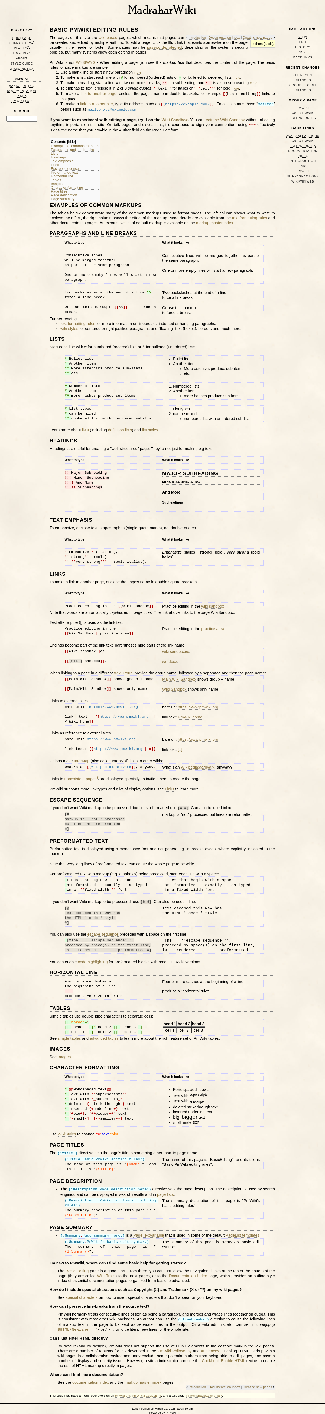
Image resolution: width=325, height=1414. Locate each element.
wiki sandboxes (175, 648)
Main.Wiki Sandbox (179, 676)
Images (57, 181)
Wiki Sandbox (175, 117)
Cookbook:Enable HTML (223, 1354)
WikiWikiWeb (302, 181)
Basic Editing (21, 85)
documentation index (90, 1376)
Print (303, 52)
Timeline (21, 53)
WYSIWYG (85, 62)
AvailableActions (303, 135)
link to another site (96, 102)
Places (20, 48)
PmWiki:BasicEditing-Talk (204, 1389)
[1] (180, 746)
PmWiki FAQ (21, 100)
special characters (82, 1292)
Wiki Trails (106, 1270)
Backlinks (303, 57)
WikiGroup (123, 670)
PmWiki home (190, 714)
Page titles (59, 188)
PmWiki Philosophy (174, 1345)
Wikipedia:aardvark (198, 764)
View (302, 36)
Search (22, 111)
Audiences (210, 1345)
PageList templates (242, 1230)
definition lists (120, 427)
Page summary (62, 196)
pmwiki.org (122, 1389)
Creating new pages (257, 37)
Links (55, 162)
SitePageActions (303, 176)
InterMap (82, 758)
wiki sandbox (212, 603)
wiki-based (108, 37)
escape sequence (103, 930)
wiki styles (69, 325)
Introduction (197, 37)
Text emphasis (62, 158)
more (137, 72)
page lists (165, 1189)
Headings (58, 154)
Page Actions (303, 29)
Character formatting (67, 185)
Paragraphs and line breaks (72, 147)
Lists (54, 151)
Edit (303, 42)
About (22, 58)
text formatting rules (249, 215)
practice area (212, 626)
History (302, 47)
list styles (150, 427)
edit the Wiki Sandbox (225, 117)
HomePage (21, 37)
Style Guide (21, 63)
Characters (20, 43)
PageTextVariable (148, 1230)
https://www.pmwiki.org (198, 704)
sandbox (169, 658)
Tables (56, 177)
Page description (64, 192)
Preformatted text (64, 169)
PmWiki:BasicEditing (146, 1389)
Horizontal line (62, 173)
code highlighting (93, 958)
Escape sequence (65, 166)
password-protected (164, 47)
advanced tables (104, 1034)
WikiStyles (67, 1130)
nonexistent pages (80, 776)
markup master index (214, 220)
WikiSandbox (22, 68)
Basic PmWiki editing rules (94, 30)
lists (85, 427)
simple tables (69, 1034)
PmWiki (22, 79)
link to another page (98, 93)
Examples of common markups (75, 143)
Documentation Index (224, 37)
